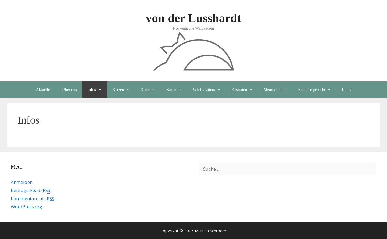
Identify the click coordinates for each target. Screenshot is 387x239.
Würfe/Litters (209, 89)
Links (346, 89)
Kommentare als (32, 198)
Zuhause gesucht (317, 89)
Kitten (177, 89)
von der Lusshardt (193, 18)
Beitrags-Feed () (31, 190)
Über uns (69, 89)
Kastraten (245, 89)
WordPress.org (26, 207)
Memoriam (278, 89)
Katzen (124, 89)
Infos (97, 89)
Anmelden (22, 182)
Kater (151, 89)
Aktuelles (44, 89)
